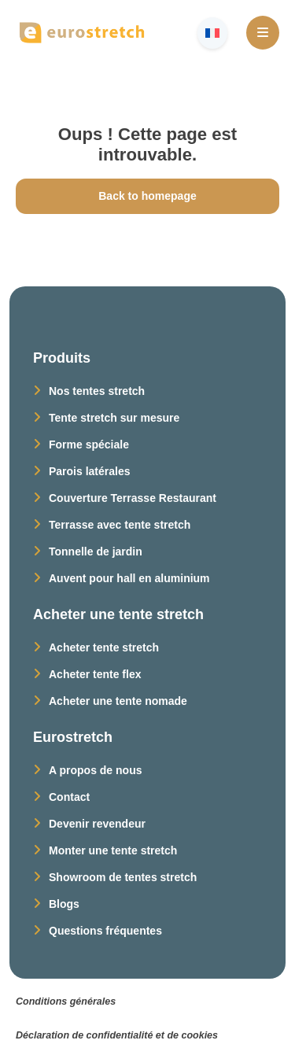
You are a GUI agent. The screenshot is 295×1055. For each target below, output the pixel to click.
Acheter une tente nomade (118, 701)
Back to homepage (147, 196)
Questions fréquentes (105, 930)
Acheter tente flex (95, 674)
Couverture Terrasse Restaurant (132, 498)
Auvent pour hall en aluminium (129, 578)
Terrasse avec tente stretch (119, 524)
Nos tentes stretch (97, 391)
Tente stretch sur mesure (114, 417)
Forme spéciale (89, 444)
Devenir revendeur (97, 823)
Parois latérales (90, 471)
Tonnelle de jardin (95, 551)
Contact (69, 797)
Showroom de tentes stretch (123, 877)
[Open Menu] (262, 33)
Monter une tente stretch (113, 850)
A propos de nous (95, 770)
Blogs (64, 904)
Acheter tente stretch (104, 647)
